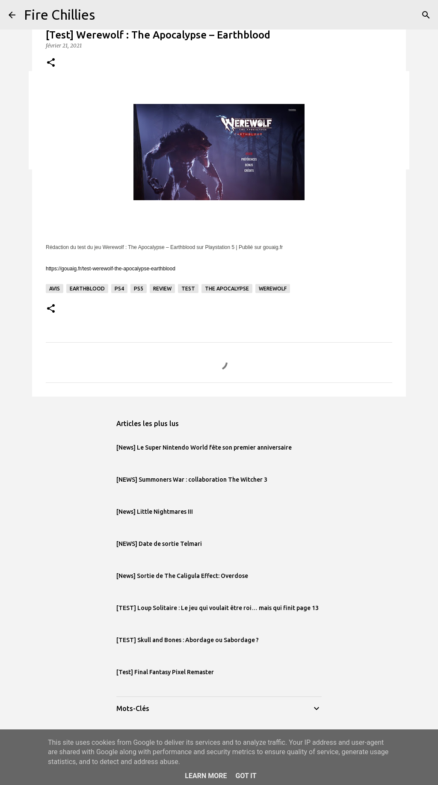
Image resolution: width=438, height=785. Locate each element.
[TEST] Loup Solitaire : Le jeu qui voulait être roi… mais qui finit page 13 (217, 607)
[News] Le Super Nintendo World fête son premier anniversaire (204, 447)
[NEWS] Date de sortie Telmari (159, 543)
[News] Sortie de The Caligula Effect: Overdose (182, 575)
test (188, 288)
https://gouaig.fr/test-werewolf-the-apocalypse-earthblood (110, 269)
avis (54, 288)
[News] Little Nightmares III (154, 511)
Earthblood (87, 288)
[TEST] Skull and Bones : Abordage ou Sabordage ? (187, 640)
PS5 (138, 288)
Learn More (206, 776)
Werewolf (273, 288)
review (162, 288)
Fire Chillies (59, 14)
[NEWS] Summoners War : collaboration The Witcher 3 (191, 479)
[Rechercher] (426, 15)
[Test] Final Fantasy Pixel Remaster (165, 672)
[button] (51, 63)
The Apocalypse (227, 288)
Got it (245, 776)
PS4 (119, 288)
